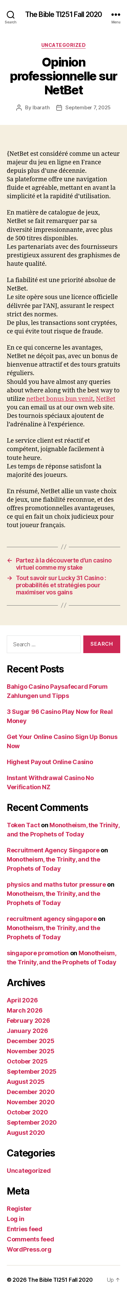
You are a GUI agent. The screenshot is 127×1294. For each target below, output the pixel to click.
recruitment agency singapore (52, 918)
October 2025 (27, 1061)
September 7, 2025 (88, 107)
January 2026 (27, 1030)
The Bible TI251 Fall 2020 (63, 14)
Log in (15, 1218)
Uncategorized (63, 45)
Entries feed (24, 1229)
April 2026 (22, 1000)
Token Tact (23, 825)
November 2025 (31, 1051)
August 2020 (26, 1132)
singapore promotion (38, 953)
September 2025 (32, 1071)
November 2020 (31, 1102)
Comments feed (30, 1239)
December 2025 (31, 1041)
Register (19, 1208)
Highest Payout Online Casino (50, 761)
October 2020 (27, 1112)
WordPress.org (29, 1249)
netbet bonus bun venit (59, 399)
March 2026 (24, 1010)
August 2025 (26, 1081)
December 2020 (31, 1091)
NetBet (105, 399)
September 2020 (32, 1122)
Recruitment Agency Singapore (53, 850)
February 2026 (28, 1020)
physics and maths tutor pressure (56, 884)
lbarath (41, 107)
